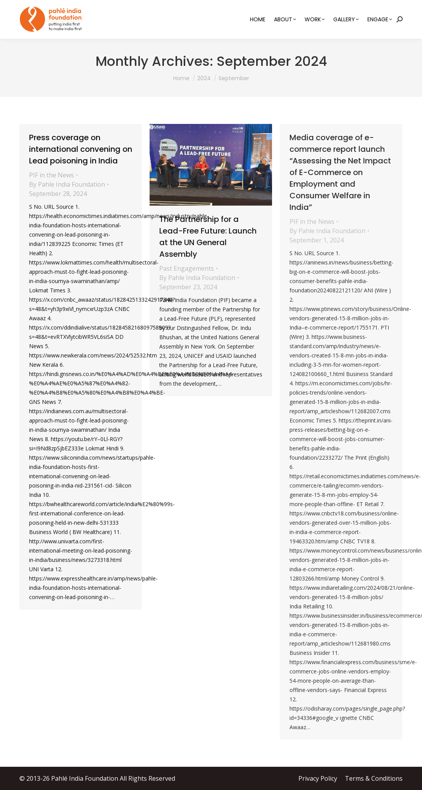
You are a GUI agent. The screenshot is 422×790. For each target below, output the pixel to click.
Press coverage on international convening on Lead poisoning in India (80, 149)
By (67, 184)
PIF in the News (51, 175)
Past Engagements (186, 268)
